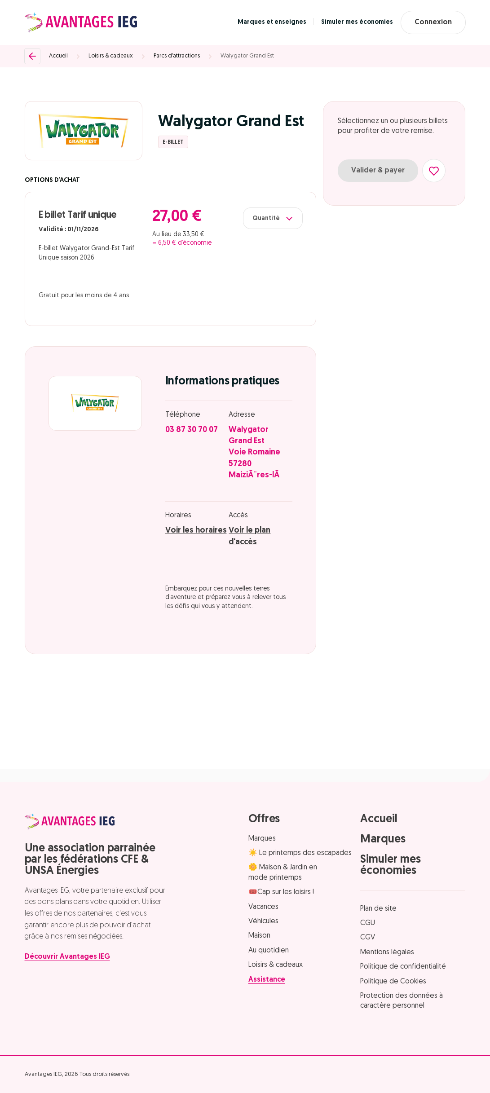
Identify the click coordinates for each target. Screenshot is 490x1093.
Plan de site (378, 908)
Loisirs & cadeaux (110, 56)
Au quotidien (268, 950)
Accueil (58, 56)
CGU (367, 923)
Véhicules (263, 921)
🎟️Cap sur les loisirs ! (281, 892)
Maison (259, 935)
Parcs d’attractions (177, 56)
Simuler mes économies (357, 22)
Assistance (266, 979)
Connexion (433, 22)
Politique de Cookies (393, 981)
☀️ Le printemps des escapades (300, 853)
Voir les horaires (196, 530)
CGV (367, 937)
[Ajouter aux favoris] (434, 170)
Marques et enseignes (272, 22)
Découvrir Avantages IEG (67, 957)
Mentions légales (387, 952)
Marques (262, 838)
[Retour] (32, 56)
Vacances (263, 907)
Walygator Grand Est (247, 56)
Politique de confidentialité (403, 966)
